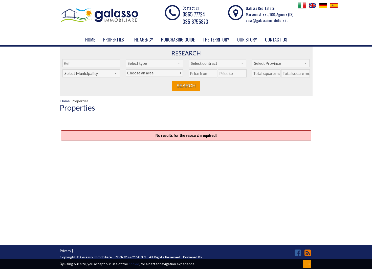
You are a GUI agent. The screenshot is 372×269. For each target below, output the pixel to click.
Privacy (65, 251)
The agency (142, 39)
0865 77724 (194, 14)
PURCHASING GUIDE (178, 39)
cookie (134, 264)
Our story (247, 39)
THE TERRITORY (216, 39)
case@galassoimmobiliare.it (267, 20)
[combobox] (154, 63)
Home (90, 39)
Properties (113, 39)
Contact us (276, 39)
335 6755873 (195, 21)
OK (307, 264)
